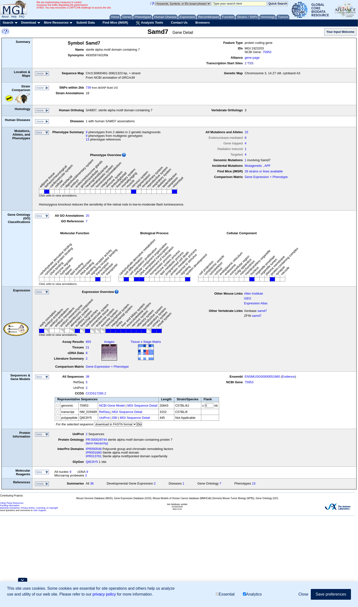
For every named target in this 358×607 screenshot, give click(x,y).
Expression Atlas (255, 303)
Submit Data (85, 22)
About (5, 16)
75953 (267, 52)
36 (91, 483)
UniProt (104, 418)
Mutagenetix (253, 166)
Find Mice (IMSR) (115, 22)
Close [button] (303, 594)
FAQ (21, 16)
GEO (247, 298)
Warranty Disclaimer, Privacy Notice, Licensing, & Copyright (29, 508)
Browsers (202, 22)
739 (88, 87)
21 (87, 347)
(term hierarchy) (97, 443)
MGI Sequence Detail (142, 405)
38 (87, 376)
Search (8, 22)
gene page (252, 57)
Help (14, 16)
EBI (114, 418)
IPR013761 (93, 456)
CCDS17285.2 (96, 393)
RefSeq (104, 412)
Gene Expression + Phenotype (266, 177)
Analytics (252, 594)
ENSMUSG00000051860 (262, 376)
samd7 (262, 311)
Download (28, 22)
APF (267, 166)
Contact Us (179, 22)
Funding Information (9, 505)
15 (246, 132)
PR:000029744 (96, 439)
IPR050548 (93, 449)
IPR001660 (93, 452)
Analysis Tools (149, 23)
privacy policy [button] (104, 594)
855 (88, 342)
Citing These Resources (11, 503)
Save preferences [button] (331, 594)
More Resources (56, 22)
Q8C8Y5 (92, 462)
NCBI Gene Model (112, 405)
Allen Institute (253, 293)
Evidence (288, 376)
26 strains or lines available (264, 171)
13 (87, 139)
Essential (225, 594)
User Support (39, 510)
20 (87, 215)
